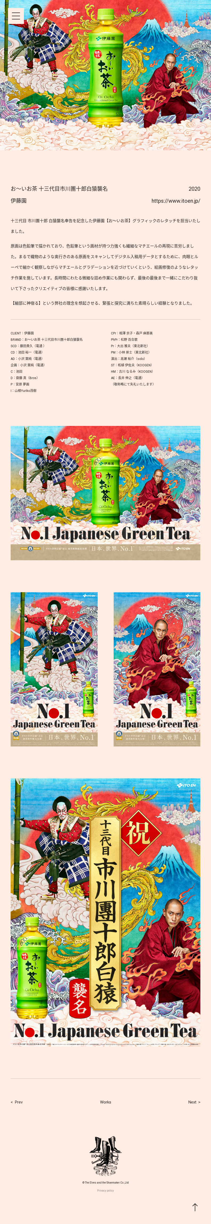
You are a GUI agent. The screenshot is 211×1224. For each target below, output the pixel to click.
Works (105, 1102)
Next (192, 1102)
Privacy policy (105, 1190)
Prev (19, 1102)
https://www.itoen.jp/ (176, 201)
